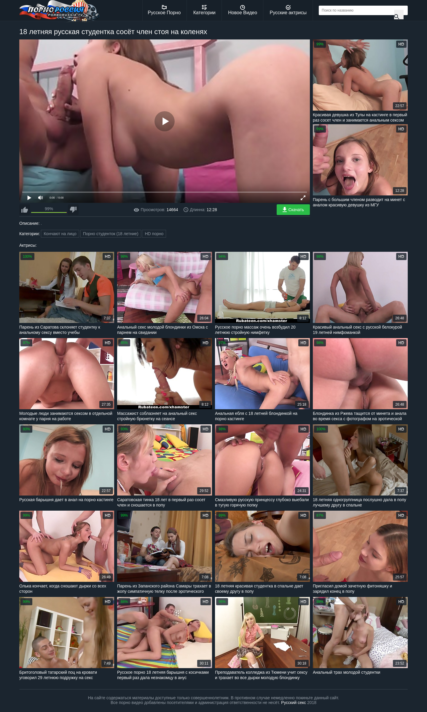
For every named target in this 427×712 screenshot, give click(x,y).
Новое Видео (242, 10)
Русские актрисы (288, 10)
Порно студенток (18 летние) (110, 233)
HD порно (154, 233)
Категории (204, 10)
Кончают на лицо (60, 233)
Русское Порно (164, 10)
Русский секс (293, 702)
